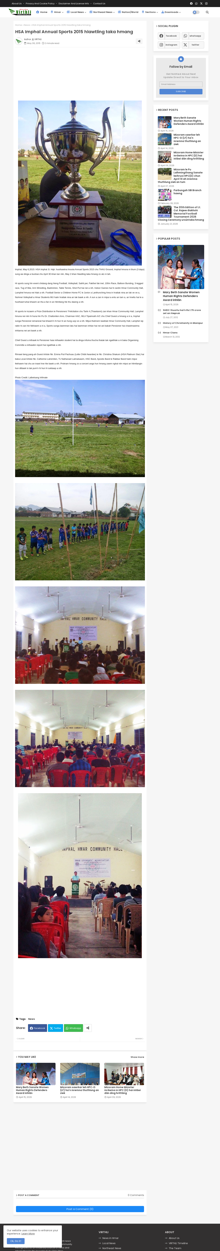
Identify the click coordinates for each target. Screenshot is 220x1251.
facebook (171, 35)
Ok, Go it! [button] (15, 1241)
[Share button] (88, 1028)
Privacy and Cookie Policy (40, 3)
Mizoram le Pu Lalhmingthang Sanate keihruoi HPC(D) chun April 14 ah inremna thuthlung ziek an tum (180, 176)
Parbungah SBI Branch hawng (187, 192)
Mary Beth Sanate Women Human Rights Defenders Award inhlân (32, 1090)
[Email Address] (181, 84)
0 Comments (136, 1195)
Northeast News (101, 12)
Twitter (57, 1028)
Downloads (169, 12)
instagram (171, 44)
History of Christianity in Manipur (183, 323)
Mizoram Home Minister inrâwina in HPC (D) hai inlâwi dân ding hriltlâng (122, 1090)
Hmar (56, 12)
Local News (75, 12)
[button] (207, 12)
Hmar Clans (170, 332)
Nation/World (128, 12)
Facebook (39, 1028)
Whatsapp (75, 1028)
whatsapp (195, 35)
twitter (195, 44)
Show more (137, 1057)
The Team (175, 1248)
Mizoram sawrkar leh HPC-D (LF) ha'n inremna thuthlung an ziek (79, 1090)
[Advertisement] (83, 74)
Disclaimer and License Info (74, 3)
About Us (17, 3)
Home (41, 12)
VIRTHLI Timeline (178, 1243)
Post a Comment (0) (80, 1209)
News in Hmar (110, 1238)
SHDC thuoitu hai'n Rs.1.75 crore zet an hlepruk (182, 312)
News (27, 25)
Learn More (28, 1233)
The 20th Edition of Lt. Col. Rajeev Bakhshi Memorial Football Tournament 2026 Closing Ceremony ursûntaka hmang (181, 213)
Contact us (99, 3)
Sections (149, 12)
